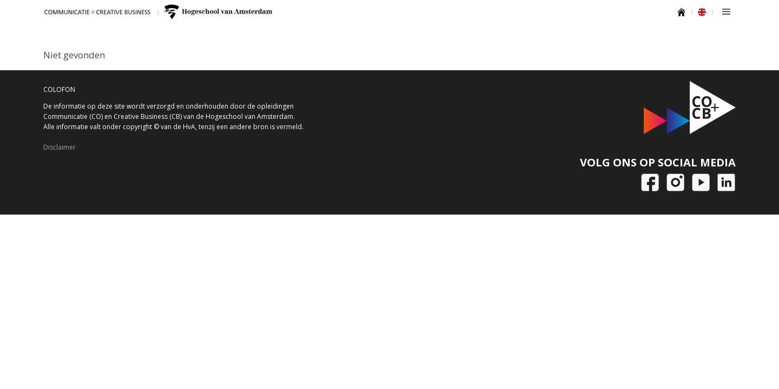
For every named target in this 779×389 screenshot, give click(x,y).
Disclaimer (59, 147)
